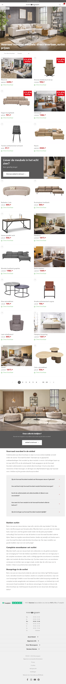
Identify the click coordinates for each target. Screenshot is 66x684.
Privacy (33, 662)
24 (47, 382)
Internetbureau (34, 675)
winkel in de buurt (31, 442)
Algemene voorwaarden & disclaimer (33, 659)
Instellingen (33, 671)
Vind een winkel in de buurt (15, 174)
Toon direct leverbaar (9, 53)
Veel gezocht (33, 668)
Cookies (33, 665)
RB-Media (40, 675)
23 (43, 382)
